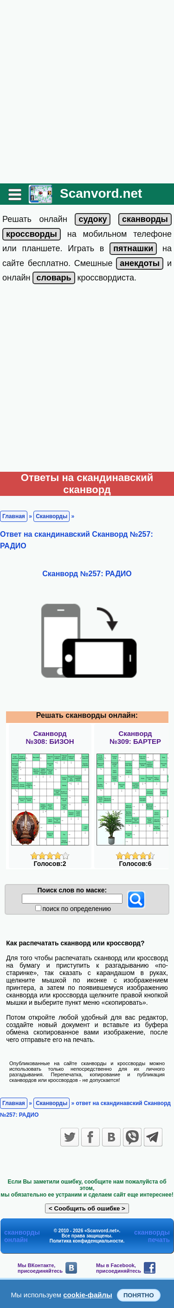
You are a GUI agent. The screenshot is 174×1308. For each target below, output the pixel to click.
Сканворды (51, 516)
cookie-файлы (87, 1295)
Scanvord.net (101, 193)
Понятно (138, 1295)
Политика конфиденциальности (86, 1240)
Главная (13, 516)
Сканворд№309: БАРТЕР (135, 737)
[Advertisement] (87, 92)
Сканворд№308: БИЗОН (50, 737)
